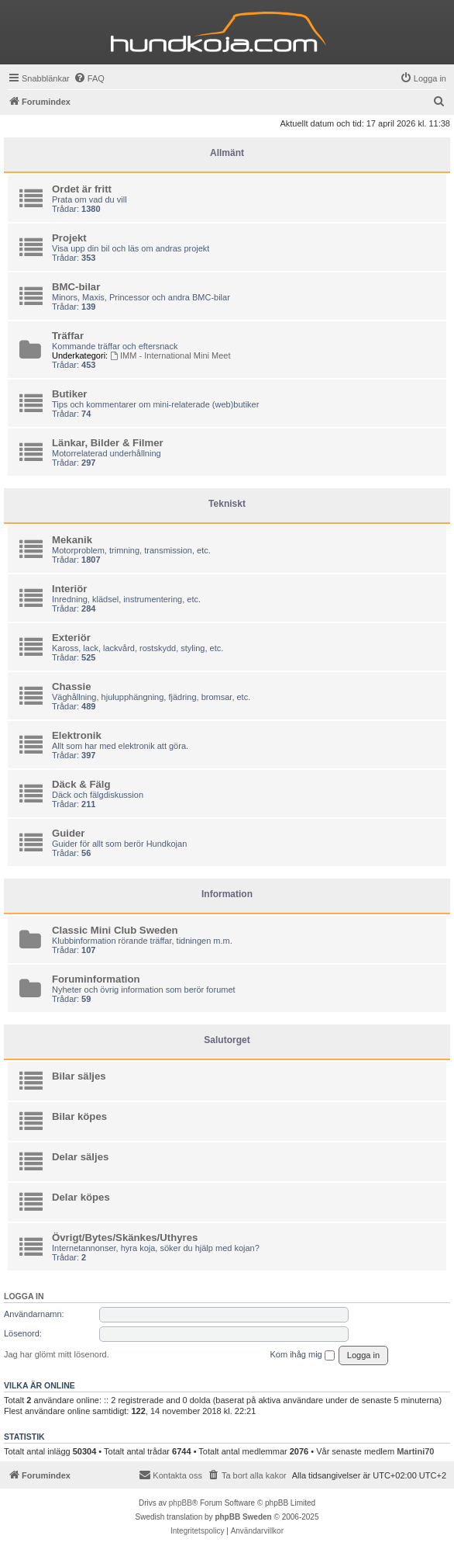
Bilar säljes (79, 1076)
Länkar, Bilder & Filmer (107, 443)
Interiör (69, 588)
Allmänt (227, 152)
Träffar (68, 335)
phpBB (180, 1503)
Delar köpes (81, 1197)
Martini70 (415, 1451)
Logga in (24, 1296)
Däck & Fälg (81, 784)
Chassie (71, 686)
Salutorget (226, 1040)
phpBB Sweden (243, 1517)
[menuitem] (89, 78)
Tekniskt (227, 503)
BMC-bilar (76, 287)
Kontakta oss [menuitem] (170, 1474)
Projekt (69, 238)
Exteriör (71, 637)
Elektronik (76, 735)
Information (227, 894)
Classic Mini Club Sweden (115, 930)
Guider (68, 833)
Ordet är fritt (82, 189)
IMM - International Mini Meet (170, 355)
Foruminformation (96, 979)
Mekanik (72, 540)
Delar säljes (80, 1157)
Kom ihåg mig (302, 1355)
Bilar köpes (79, 1116)
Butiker (69, 394)
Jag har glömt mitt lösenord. (56, 1354)
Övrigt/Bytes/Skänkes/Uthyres (125, 1237)
